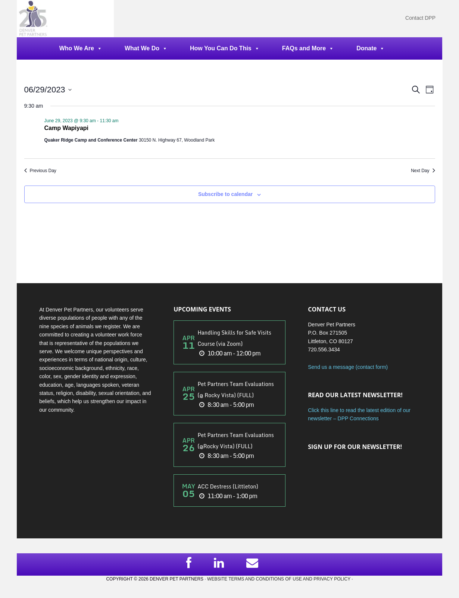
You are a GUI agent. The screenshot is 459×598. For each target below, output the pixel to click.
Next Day (423, 170)
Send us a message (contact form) (348, 367)
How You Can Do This (225, 48)
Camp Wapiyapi (66, 128)
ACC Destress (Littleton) (227, 486)
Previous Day (40, 170)
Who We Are (80, 48)
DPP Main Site (65, 18)
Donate (370, 48)
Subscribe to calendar (225, 194)
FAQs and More (308, 48)
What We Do (146, 48)
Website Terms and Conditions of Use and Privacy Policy (278, 579)
